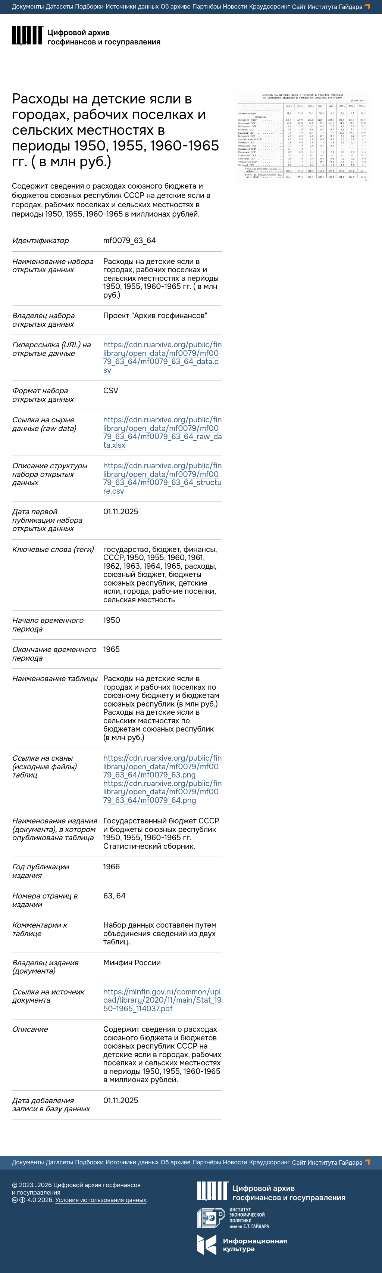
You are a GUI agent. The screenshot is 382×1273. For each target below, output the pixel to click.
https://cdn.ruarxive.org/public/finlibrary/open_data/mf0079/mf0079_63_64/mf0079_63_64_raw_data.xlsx (162, 432)
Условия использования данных (100, 1200)
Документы (28, 6)
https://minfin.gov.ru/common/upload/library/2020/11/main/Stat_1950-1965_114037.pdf (162, 1000)
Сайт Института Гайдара (328, 7)
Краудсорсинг (269, 6)
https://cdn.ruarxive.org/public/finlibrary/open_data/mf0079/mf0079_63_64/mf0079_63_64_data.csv (162, 357)
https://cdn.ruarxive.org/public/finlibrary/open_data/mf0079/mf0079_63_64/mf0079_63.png (162, 767)
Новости (235, 6)
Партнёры (206, 6)
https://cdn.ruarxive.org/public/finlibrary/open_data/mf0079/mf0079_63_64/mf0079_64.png (162, 792)
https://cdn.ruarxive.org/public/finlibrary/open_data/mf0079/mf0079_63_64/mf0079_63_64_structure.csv (162, 478)
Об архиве (176, 6)
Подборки (89, 6)
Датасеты (59, 6)
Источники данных (132, 6)
